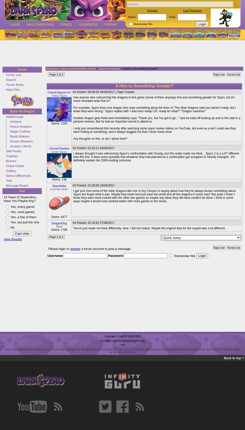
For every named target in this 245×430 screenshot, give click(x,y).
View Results (13, 239)
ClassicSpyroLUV (59, 92)
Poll (22, 191)
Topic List (219, 74)
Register (152, 10)
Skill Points (13, 151)
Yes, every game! (23, 207)
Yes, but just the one (25, 222)
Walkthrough (14, 117)
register (75, 249)
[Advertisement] (121, 54)
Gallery (11, 171)
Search (11, 80)
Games (66, 24)
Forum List (13, 75)
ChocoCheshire (59, 148)
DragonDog (59, 223)
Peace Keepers (21, 126)
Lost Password (192, 10)
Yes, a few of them (23, 217)
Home (15, 24)
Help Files (13, 90)
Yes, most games (23, 212)
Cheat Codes (15, 166)
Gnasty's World (20, 146)
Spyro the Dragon (22, 111)
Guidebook (88, 24)
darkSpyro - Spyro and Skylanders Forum (71, 68)
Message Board (17, 185)
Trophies (12, 156)
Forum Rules (15, 85)
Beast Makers (19, 136)
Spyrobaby (59, 186)
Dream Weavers (21, 141)
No (13, 227)
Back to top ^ (234, 358)
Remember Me (143, 24)
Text (9, 181)
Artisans (15, 121)
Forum (110, 24)
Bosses (11, 161)
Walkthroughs (40, 24)
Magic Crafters (20, 131)
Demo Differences (18, 176)
